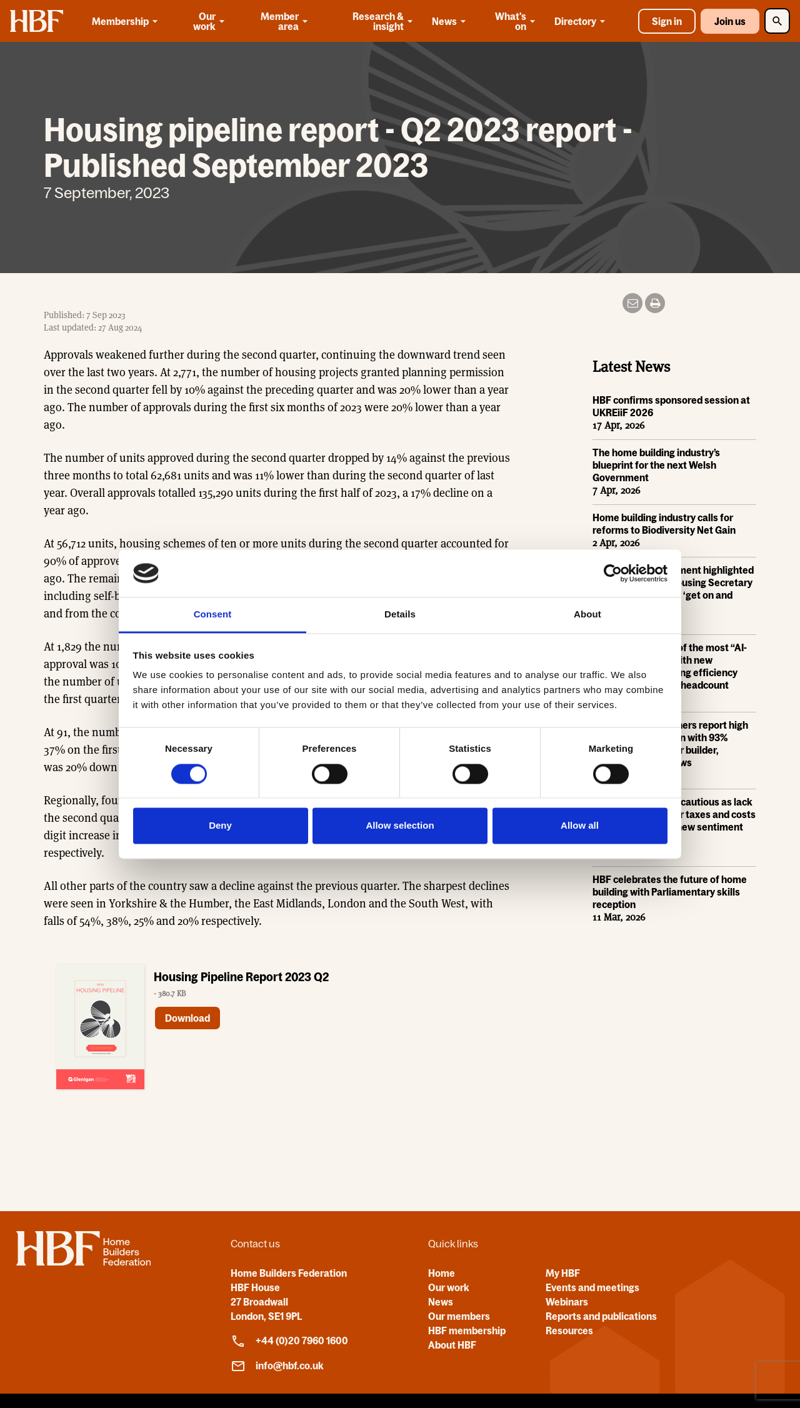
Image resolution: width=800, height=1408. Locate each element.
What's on (516, 21)
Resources (569, 1330)
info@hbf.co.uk (277, 1366)
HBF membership (467, 1330)
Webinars (567, 1302)
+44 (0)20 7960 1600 (289, 1341)
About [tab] (587, 614)
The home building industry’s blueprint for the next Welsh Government (656, 465)
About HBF (452, 1345)
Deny (220, 826)
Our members (459, 1316)
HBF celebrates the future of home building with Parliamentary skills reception (669, 892)
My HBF (563, 1273)
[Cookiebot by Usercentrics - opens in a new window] (613, 573)
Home (441, 1273)
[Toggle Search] (777, 21)
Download (187, 1018)
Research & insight (384, 21)
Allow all (580, 826)
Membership (127, 21)
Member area (286, 21)
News (451, 21)
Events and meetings (592, 1287)
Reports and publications (601, 1316)
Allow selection (400, 826)
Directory (581, 21)
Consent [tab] (213, 614)
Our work (210, 21)
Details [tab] (400, 614)
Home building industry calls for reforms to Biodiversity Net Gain (664, 523)
